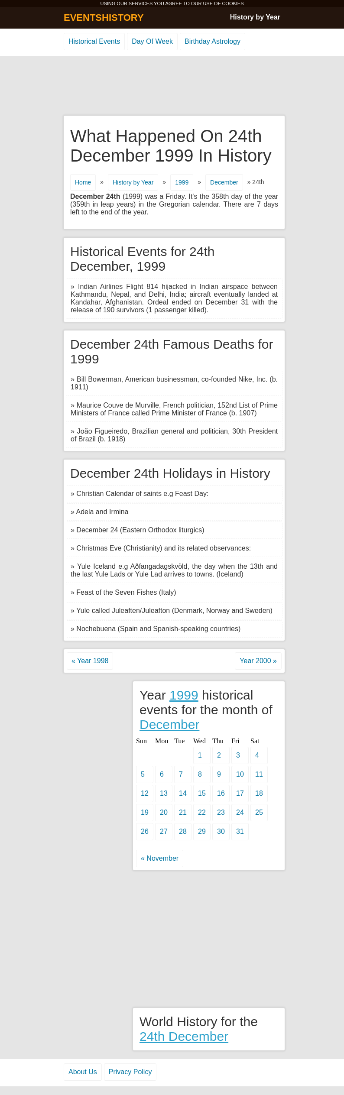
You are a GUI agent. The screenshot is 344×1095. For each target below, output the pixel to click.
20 (164, 812)
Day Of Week (152, 41)
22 (202, 812)
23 (221, 812)
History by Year (255, 17)
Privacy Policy (130, 1072)
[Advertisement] (172, 86)
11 (259, 774)
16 (221, 793)
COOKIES (232, 3)
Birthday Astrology (212, 41)
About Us (82, 1072)
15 (202, 793)
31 (240, 831)
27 (164, 831)
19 (145, 812)
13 (164, 793)
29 (202, 831)
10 (240, 774)
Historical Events (94, 41)
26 (145, 831)
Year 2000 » (258, 660)
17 (240, 793)
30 (221, 831)
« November (159, 858)
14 (183, 793)
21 (183, 812)
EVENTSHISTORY (104, 17)
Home (83, 182)
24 (240, 812)
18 (259, 793)
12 (145, 793)
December (224, 182)
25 (259, 812)
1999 (181, 182)
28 (183, 831)
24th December (184, 1036)
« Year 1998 (89, 660)
